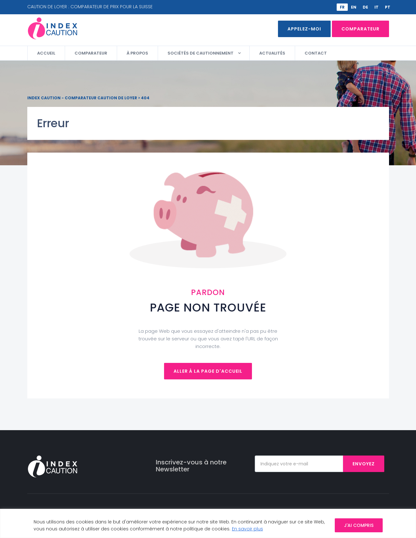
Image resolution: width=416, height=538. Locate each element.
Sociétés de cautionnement (201, 53)
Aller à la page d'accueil (208, 371)
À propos (137, 53)
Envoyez (364, 464)
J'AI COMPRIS (358, 525)
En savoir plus (247, 529)
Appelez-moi (304, 29)
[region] (208, 523)
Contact (316, 53)
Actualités (272, 53)
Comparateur (360, 29)
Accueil (46, 53)
